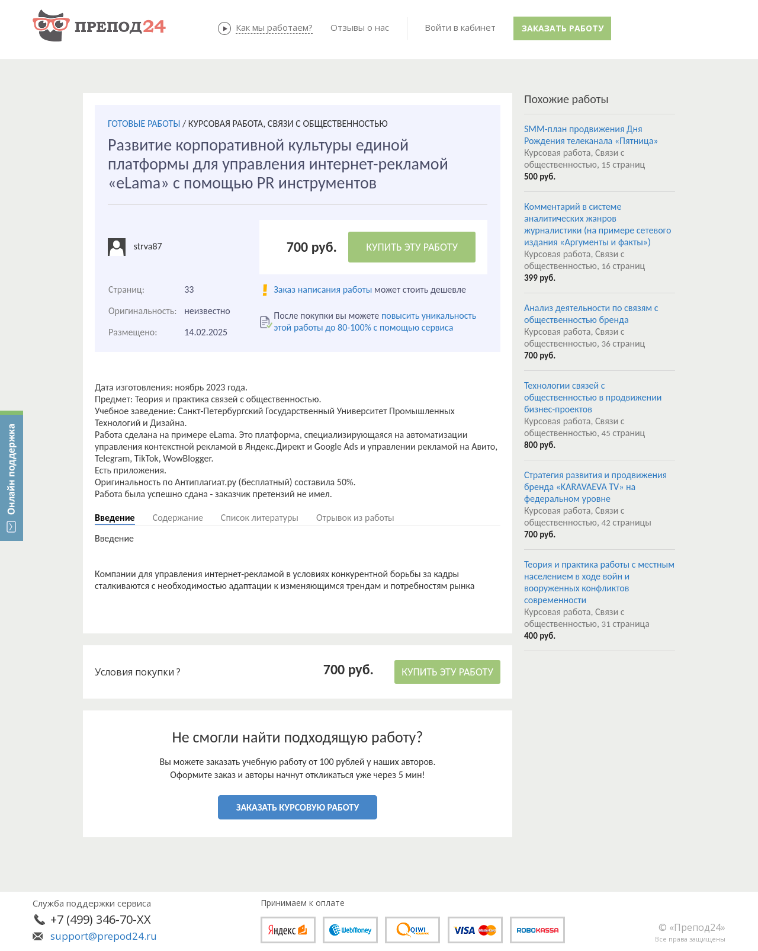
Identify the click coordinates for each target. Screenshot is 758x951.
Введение (115, 517)
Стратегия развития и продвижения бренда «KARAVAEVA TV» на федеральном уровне (595, 486)
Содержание (178, 517)
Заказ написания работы (323, 289)
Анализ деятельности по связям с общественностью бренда (591, 313)
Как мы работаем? (274, 27)
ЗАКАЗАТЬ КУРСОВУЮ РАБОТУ (297, 807)
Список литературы (259, 517)
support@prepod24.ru (103, 936)
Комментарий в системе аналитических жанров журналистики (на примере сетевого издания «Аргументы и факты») (597, 224)
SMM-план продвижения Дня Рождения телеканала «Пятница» (591, 134)
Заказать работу (562, 28)
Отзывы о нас (359, 27)
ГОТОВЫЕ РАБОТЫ (144, 123)
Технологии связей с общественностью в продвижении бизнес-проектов (592, 397)
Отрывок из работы (355, 517)
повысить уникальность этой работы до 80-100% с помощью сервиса (375, 321)
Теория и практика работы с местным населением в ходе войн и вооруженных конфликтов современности (599, 582)
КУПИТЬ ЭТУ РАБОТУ (412, 247)
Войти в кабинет (460, 27)
